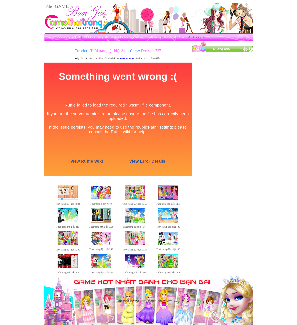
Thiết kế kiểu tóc (119, 37)
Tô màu (181, 37)
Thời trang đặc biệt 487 (101, 272)
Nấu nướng (155, 37)
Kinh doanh (74, 37)
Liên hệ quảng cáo (196, 37)
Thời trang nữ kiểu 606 (67, 272)
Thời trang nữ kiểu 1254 (134, 249)
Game (142, 300)
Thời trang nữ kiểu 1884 (68, 203)
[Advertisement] (222, 113)
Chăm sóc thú (169, 37)
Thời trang (62, 37)
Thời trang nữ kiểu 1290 (68, 249)
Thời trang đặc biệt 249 (101, 249)
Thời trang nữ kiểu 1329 (168, 272)
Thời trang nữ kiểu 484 (134, 272)
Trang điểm (103, 37)
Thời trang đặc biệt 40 (101, 203)
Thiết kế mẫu (89, 37)
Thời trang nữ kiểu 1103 (168, 203)
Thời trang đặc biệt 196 (168, 249)
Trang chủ (50, 37)
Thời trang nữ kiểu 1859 (101, 226)
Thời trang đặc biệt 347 (134, 226)
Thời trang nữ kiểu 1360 (134, 203)
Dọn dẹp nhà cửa (138, 37)
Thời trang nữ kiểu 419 (67, 226)
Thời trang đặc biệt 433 (168, 226)
